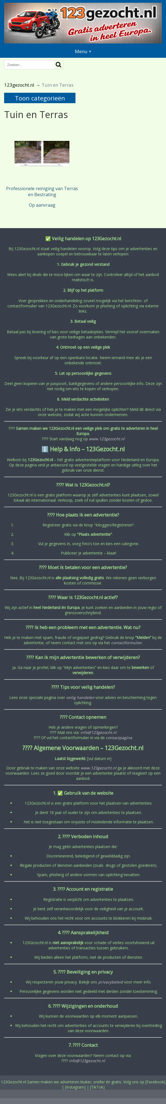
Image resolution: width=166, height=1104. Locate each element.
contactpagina (119, 737)
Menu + (83, 51)
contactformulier (126, 642)
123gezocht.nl (19, 85)
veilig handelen (80, 697)
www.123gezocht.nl (107, 438)
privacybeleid (110, 982)
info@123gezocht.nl (98, 732)
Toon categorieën (40, 98)
